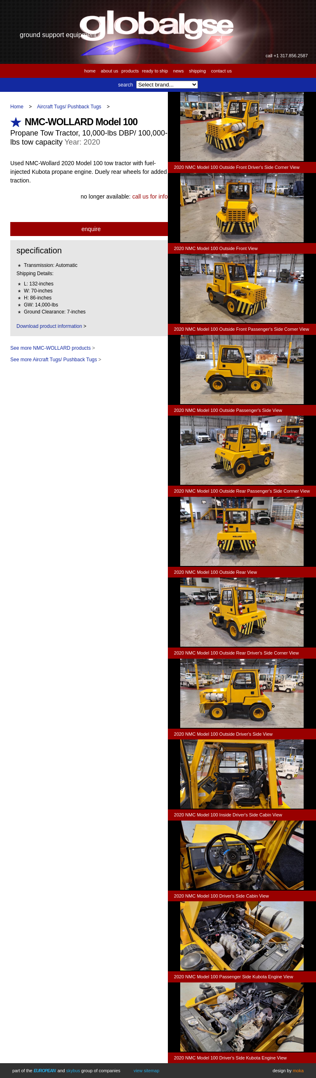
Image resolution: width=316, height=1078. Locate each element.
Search (125, 85)
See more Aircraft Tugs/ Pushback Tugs (53, 359)
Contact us (221, 70)
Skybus (73, 1070)
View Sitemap (146, 1070)
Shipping (197, 70)
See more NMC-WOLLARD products (50, 348)
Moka (298, 1070)
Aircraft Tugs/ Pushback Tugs (69, 107)
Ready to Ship (155, 70)
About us (109, 70)
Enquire (91, 229)
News (178, 70)
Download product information (49, 326)
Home (90, 70)
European (45, 1070)
